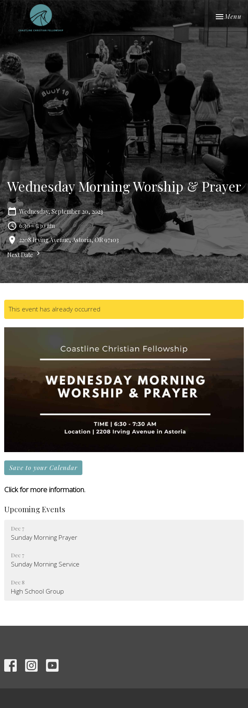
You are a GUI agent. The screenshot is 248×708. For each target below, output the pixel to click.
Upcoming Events (34, 509)
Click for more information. (44, 489)
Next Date (24, 254)
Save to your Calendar (43, 467)
